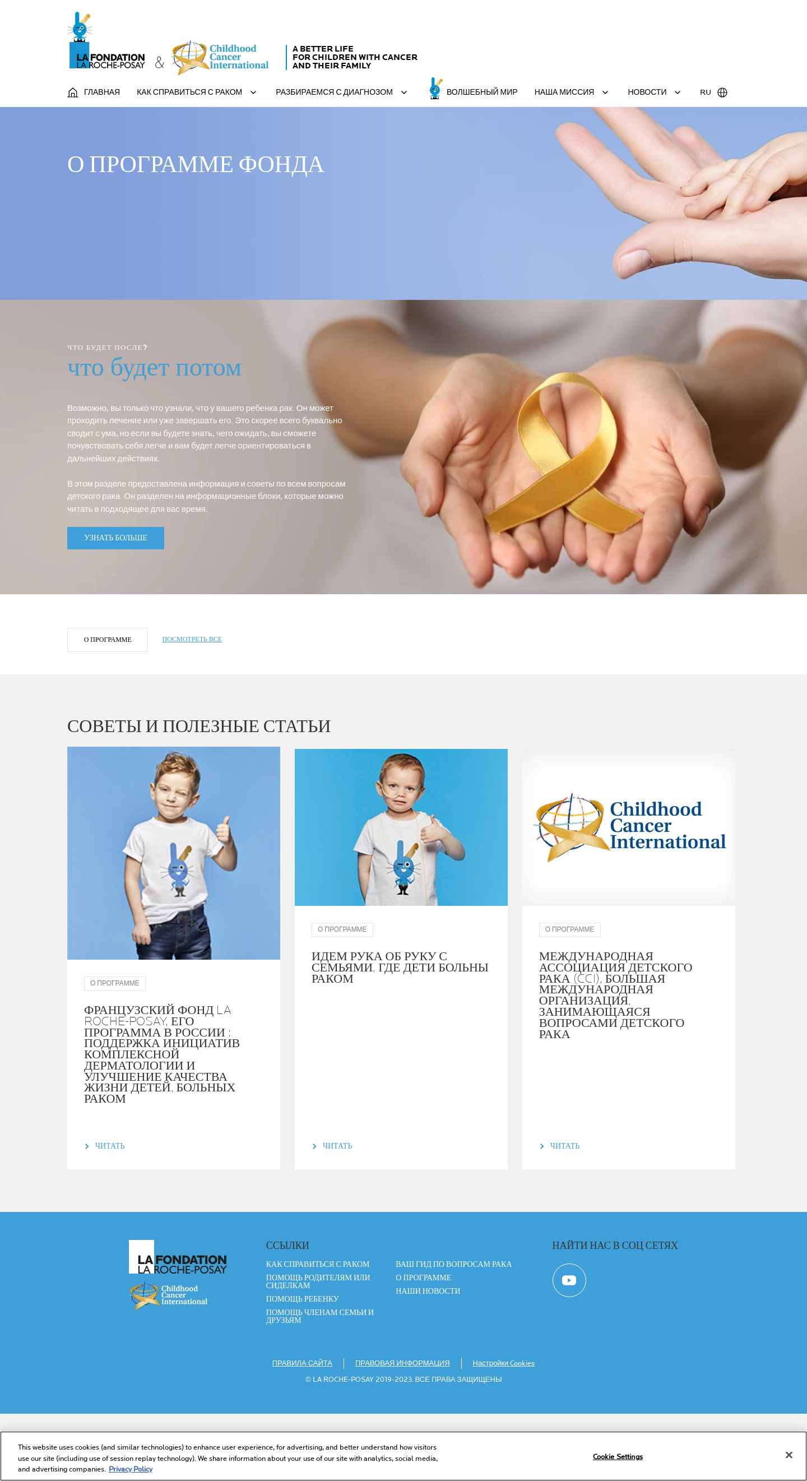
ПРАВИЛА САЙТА (302, 1430)
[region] (403, 1456)
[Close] (789, 1454)
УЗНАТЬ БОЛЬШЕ (115, 602)
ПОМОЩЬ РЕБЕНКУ (302, 1367)
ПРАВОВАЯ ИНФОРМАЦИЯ (402, 1430)
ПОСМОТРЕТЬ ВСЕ (194, 704)
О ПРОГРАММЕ (108, 704)
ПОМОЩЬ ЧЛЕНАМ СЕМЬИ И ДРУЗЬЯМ (320, 1384)
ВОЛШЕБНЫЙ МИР (482, 92)
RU (714, 92)
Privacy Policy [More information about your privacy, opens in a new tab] (130, 1469)
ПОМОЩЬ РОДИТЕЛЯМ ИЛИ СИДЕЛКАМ (318, 1349)
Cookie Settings (618, 1456)
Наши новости (428, 1359)
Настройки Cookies (504, 1430)
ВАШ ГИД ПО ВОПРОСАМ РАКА (454, 1332)
